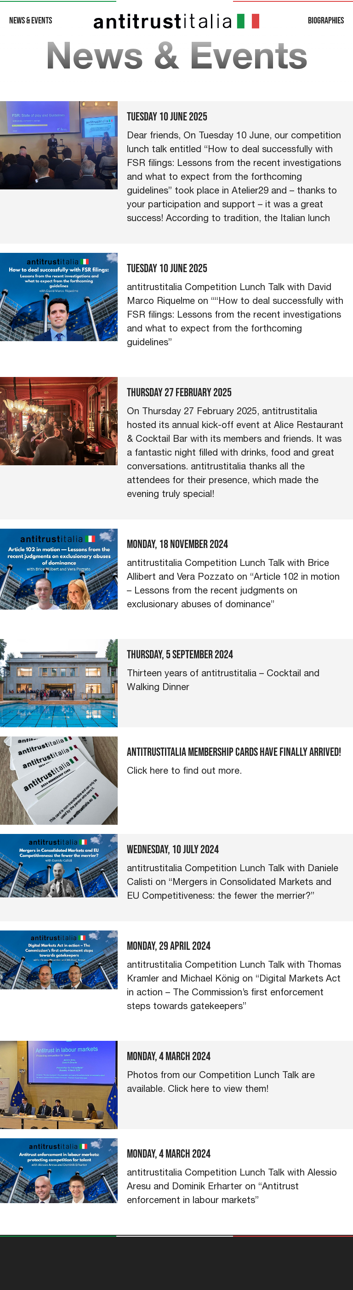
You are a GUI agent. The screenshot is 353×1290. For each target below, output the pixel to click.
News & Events (30, 20)
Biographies (326, 20)
